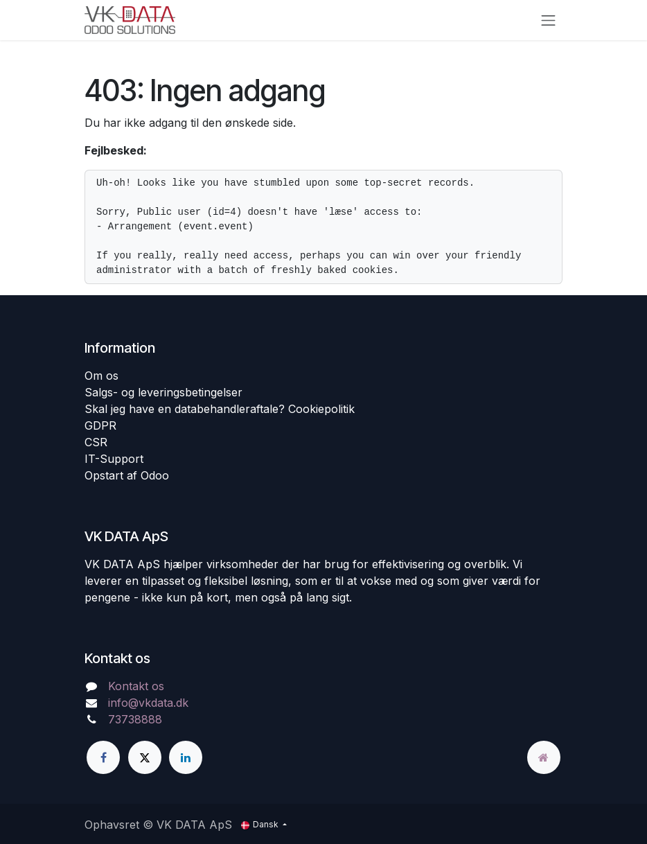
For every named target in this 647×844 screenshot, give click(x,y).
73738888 (135, 719)
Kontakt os (136, 686)
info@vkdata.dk (148, 703)
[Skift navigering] (548, 20)
